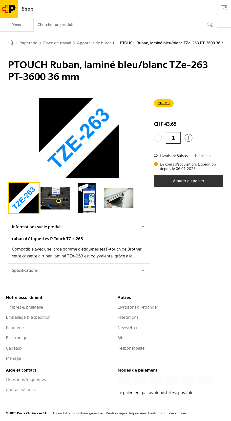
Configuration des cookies (167, 413)
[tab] (24, 198)
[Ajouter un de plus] (188, 138)
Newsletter (128, 327)
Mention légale (116, 413)
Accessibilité (61, 413)
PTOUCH (164, 103)
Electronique (18, 337)
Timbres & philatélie (24, 307)
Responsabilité (131, 348)
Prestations (128, 317)
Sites (122, 337)
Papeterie (15, 327)
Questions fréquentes (26, 379)
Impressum (137, 413)
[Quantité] (173, 138)
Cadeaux (14, 348)
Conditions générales (88, 413)
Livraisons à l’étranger (138, 307)
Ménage (13, 358)
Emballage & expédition (28, 317)
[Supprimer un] (158, 138)
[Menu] (16, 25)
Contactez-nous (21, 389)
